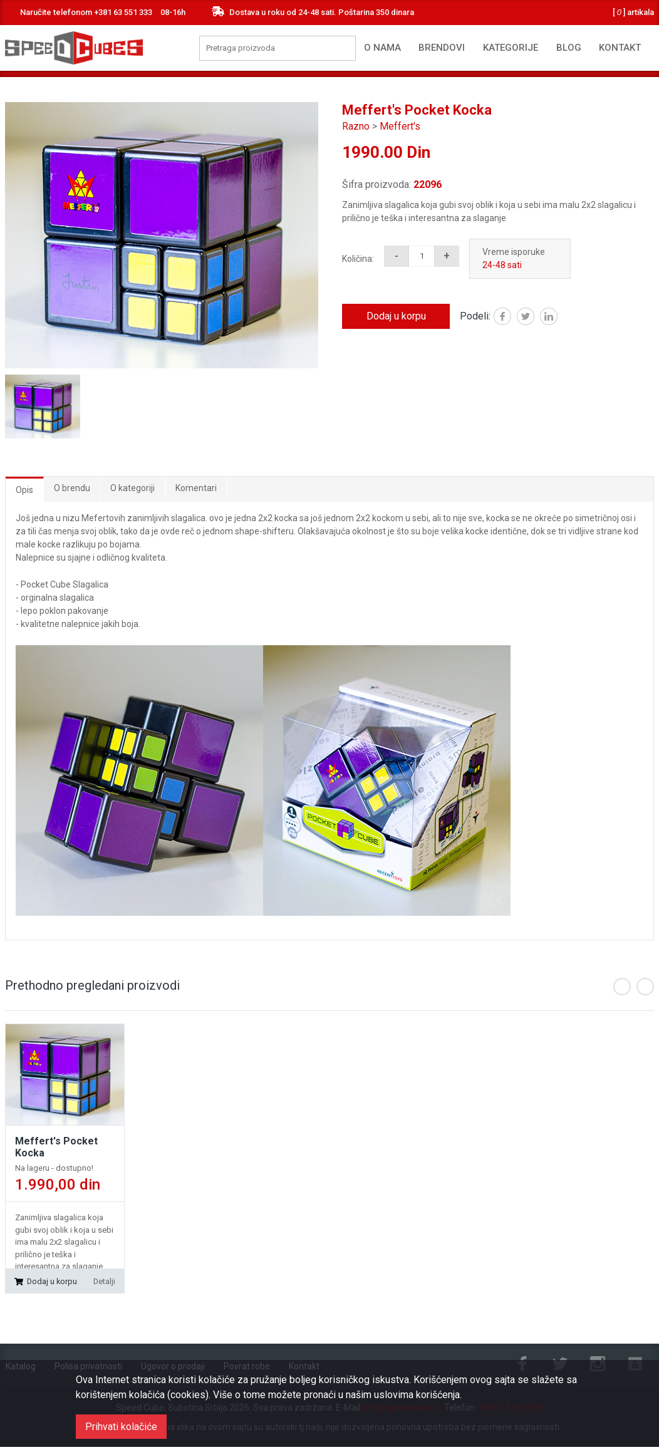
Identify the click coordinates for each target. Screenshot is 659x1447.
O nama (382, 47)
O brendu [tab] (72, 488)
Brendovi (441, 47)
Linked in (557, 317)
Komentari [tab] (196, 488)
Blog (568, 47)
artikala (633, 12)
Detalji (104, 1281)
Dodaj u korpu (396, 316)
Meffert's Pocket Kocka (56, 1147)
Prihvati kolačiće (121, 1427)
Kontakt (620, 47)
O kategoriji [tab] (133, 488)
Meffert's (400, 126)
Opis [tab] (24, 490)
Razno (356, 126)
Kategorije (510, 47)
